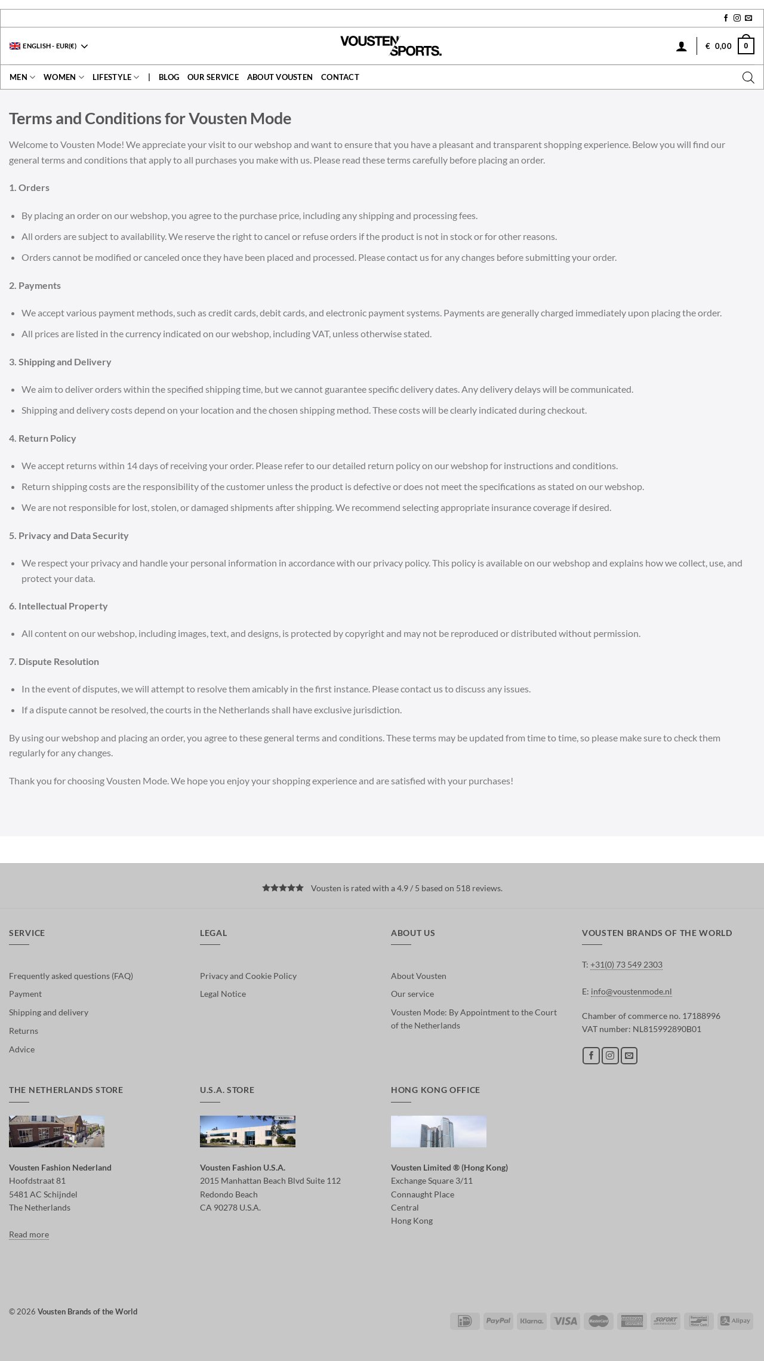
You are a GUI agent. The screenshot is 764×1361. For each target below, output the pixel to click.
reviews (486, 888)
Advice (22, 1049)
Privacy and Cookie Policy (248, 976)
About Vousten (280, 77)
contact (340, 77)
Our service (213, 77)
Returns (23, 1031)
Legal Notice (223, 994)
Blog (169, 77)
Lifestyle (116, 77)
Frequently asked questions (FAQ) (71, 976)
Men (22, 77)
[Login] (682, 46)
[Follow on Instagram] (737, 18)
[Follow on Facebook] (725, 18)
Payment (25, 994)
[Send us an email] (748, 18)
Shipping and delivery (48, 1012)
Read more (29, 1234)
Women (64, 77)
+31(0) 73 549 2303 (626, 964)
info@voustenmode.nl (631, 991)
